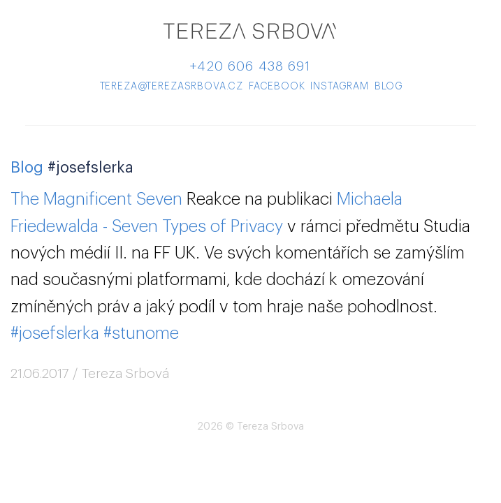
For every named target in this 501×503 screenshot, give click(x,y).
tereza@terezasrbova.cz (171, 87)
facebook (277, 87)
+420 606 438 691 (250, 66)
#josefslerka (54, 333)
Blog (26, 167)
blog (389, 87)
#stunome (141, 333)
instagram (339, 87)
